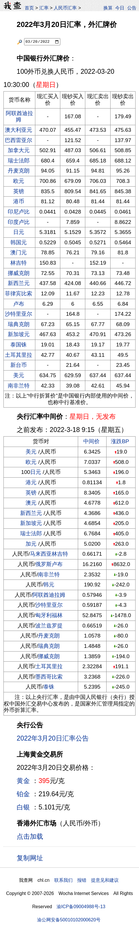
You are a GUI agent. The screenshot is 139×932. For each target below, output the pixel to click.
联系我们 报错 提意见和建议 (86, 880)
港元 (31, 482)
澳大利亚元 (18, 130)
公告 (131, 7)
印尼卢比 (19, 212)
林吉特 (18, 263)
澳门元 (18, 252)
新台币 (18, 365)
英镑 (18, 191)
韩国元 (18, 242)
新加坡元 (19, 334)
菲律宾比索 (18, 293)
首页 (29, 7)
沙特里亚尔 (18, 314)
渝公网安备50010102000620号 (69, 919)
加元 (31, 544)
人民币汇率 (65, 7)
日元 (18, 232)
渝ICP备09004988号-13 (81, 906)
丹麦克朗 (19, 171)
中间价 (91, 441)
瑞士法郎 (19, 161)
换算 (108, 7)
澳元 (31, 503)
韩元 (48, 585)
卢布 (18, 304)
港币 (18, 201)
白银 (23, 807)
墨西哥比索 (49, 677)
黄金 (23, 780)
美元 (18, 375)
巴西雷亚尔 (18, 140)
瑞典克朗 (19, 324)
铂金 (23, 794)
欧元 (18, 181)
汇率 (44, 7)
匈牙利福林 (49, 615)
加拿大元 (19, 150)
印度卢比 (19, 222)
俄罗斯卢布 (49, 564)
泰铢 (48, 687)
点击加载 (30, 836)
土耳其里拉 (18, 355)
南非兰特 (19, 386)
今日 (119, 7)
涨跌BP (120, 441)
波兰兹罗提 (49, 626)
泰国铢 (18, 345)
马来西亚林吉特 (49, 554)
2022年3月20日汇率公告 (53, 738)
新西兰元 (19, 283)
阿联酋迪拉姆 (19, 116)
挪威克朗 (19, 273)
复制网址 (32, 858)
